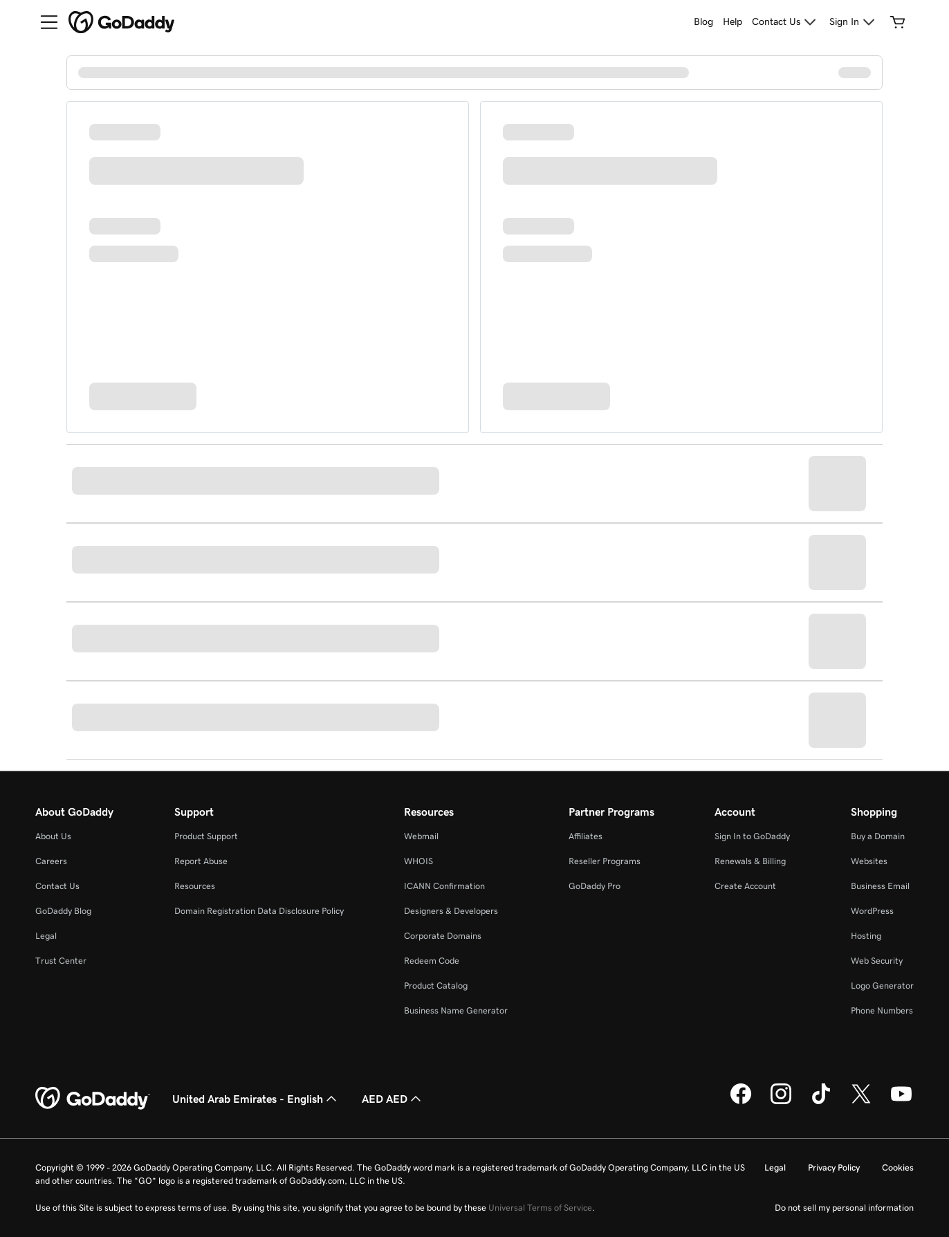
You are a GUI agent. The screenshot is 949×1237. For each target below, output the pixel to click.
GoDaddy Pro (594, 885)
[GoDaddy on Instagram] (780, 1102)
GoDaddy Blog (63, 910)
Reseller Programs (605, 860)
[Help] (732, 22)
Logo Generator (882, 985)
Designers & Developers (451, 910)
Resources (194, 885)
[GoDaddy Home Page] (92, 1098)
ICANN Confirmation (444, 885)
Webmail (421, 836)
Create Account (745, 885)
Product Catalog (436, 985)
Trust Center (60, 960)
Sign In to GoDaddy (752, 836)
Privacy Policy (834, 1167)
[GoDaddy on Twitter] (861, 1102)
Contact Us (57, 885)
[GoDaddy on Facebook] (740, 1102)
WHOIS (418, 860)
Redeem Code (431, 960)
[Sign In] (854, 22)
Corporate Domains (442, 935)
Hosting (866, 935)
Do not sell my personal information (844, 1207)
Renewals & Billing (750, 860)
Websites (869, 860)
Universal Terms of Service (540, 1207)
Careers (51, 860)
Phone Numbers (882, 1010)
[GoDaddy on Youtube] (901, 1102)
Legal (46, 935)
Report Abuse (201, 860)
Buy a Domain (878, 836)
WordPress (872, 910)
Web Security (877, 960)
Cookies (898, 1167)
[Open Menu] (43, 22)
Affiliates (585, 836)
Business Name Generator (456, 1010)
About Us (53, 836)
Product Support (206, 836)
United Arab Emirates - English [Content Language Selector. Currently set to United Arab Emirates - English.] (256, 1098)
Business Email (880, 885)
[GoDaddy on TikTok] (821, 1102)
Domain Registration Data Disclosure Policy (259, 910)
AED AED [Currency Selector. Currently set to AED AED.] (393, 1098)
